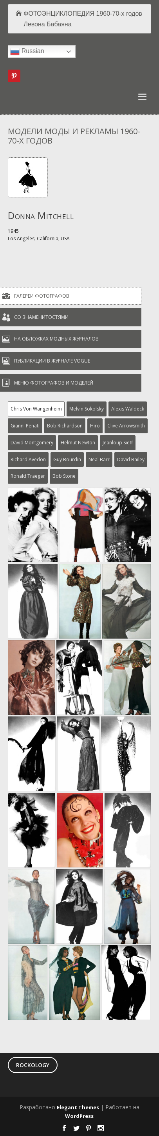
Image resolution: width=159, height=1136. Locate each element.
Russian (27, 51)
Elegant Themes (78, 1107)
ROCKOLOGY (32, 1065)
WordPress (79, 1115)
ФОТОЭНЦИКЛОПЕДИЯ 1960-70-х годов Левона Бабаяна (82, 19)
